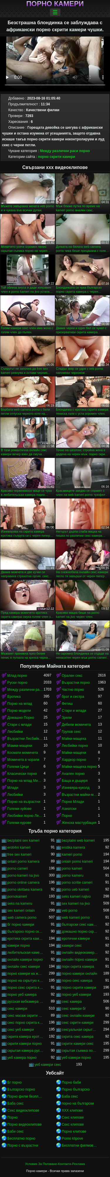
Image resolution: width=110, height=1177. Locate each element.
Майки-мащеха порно (79, 767)
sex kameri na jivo (76, 904)
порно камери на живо (25, 974)
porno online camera (23, 882)
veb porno (69, 911)
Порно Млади (73, 802)
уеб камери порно (76, 1058)
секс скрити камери (78, 1023)
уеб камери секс (48, 1065)
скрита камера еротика (25, 1037)
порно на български (78, 1103)
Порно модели (19, 711)
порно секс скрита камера (25, 988)
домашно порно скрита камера (80, 932)
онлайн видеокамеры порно (80, 953)
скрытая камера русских (25, 1051)
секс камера (72, 1002)
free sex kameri (19, 854)
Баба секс (70, 1096)
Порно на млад (19, 704)
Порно (67, 816)
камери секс (72, 946)
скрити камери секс (78, 1044)
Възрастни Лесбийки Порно (25, 739)
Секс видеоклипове (23, 1110)
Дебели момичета (76, 725)
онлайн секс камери (23, 967)
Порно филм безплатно (25, 1096)
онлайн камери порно (25, 960)
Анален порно (73, 774)
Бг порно (14, 1082)
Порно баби (71, 1082)
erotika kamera (73, 847)
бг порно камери (20, 925)
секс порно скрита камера (25, 1023)
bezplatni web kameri (78, 840)
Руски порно (17, 683)
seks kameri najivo (76, 896)
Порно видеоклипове (24, 1124)
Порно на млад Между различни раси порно (25, 781)
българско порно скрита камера (25, 932)
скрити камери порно (24, 1044)
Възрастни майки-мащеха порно (80, 795)
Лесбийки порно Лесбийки (25, 816)
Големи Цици (18, 767)
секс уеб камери (20, 1030)
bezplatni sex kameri (23, 840)
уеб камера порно (22, 1058)
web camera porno (21, 918)
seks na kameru (19, 904)
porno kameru (73, 875)
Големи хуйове (19, 809)
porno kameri (72, 868)
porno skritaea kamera (24, 889)
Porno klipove (72, 1138)
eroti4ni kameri (19, 847)
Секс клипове (73, 1117)
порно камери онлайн (79, 974)
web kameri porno (76, 918)
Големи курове (19, 823)
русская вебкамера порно (25, 1002)
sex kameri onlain (21, 911)
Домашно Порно (20, 718)
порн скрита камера (78, 967)
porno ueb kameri (75, 889)
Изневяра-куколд (76, 788)
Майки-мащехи (74, 753)
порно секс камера (77, 981)
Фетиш (67, 704)
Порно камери (55, 4)
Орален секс (72, 676)
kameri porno (72, 854)
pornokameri (17, 896)
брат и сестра (73, 697)
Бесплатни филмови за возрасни (80, 1145)
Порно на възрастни (23, 802)
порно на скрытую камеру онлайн (25, 981)
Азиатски (69, 809)
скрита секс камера (78, 1037)
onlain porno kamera (23, 861)
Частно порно (73, 690)
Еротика (14, 697)
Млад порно (17, 676)
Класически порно (22, 774)
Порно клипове (74, 1131)
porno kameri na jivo (23, 875)
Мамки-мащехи (19, 746)
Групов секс (71, 732)
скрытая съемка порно (80, 1051)
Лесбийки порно (75, 746)
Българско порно (21, 1089)
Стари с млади (19, 725)
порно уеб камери (76, 995)
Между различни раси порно (65, 151)
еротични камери (76, 939)
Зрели (67, 718)
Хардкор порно (74, 760)
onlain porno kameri (77, 861)
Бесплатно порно (21, 1138)
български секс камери (80, 925)
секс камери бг (74, 1009)
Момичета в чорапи (23, 760)
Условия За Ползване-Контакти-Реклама (55, 1164)
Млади (12, 788)
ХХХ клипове (72, 1110)
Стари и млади (74, 711)
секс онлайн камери (78, 1016)
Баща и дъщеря (75, 781)
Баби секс (15, 1131)
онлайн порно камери (79, 960)
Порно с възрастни (22, 1145)
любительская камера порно (25, 953)
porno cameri (17, 868)
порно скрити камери (56, 157)
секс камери (17, 1009)
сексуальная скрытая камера (80, 1030)
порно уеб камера (22, 995)
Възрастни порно (76, 683)
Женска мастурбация (79, 823)
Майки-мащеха (74, 739)
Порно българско (76, 1089)
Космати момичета (22, 753)
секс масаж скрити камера (25, 1016)
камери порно (18, 946)
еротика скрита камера (25, 939)
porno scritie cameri (77, 882)
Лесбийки (15, 732)
